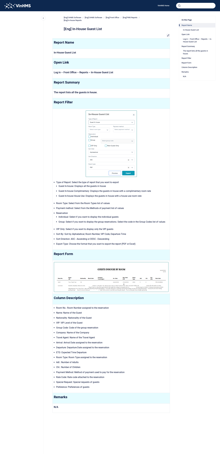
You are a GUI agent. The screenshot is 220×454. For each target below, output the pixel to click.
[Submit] (179, 5)
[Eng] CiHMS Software (72, 17)
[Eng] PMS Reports (130, 17)
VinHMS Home (163, 5)
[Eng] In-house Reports (73, 20)
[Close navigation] (43, 18)
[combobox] (195, 5)
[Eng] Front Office (112, 17)
